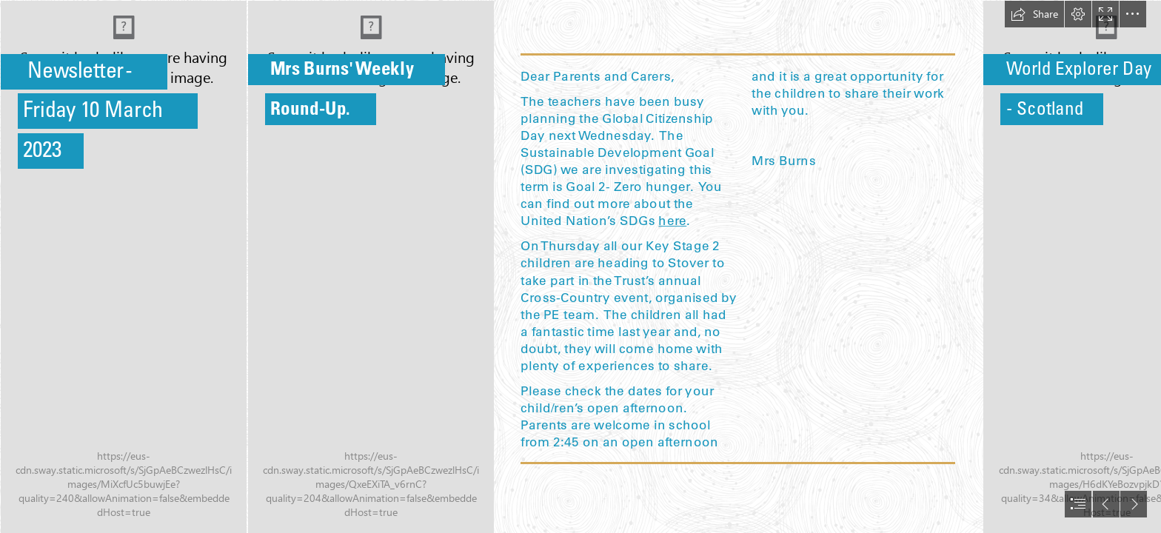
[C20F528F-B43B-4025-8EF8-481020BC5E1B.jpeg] (370, 266)
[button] (1034, 14)
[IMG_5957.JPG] (123, 266)
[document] (580, 266)
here (673, 220)
